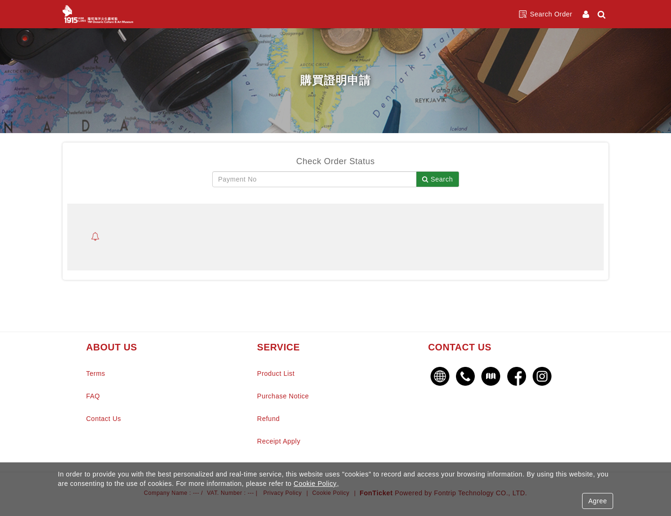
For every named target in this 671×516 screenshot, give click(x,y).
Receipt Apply (278, 441)
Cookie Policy (315, 483)
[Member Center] (586, 14)
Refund (268, 418)
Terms (95, 373)
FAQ (93, 396)
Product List (276, 373)
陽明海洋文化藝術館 (98, 14)
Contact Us (103, 418)
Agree (597, 501)
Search (437, 179)
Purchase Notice (283, 396)
